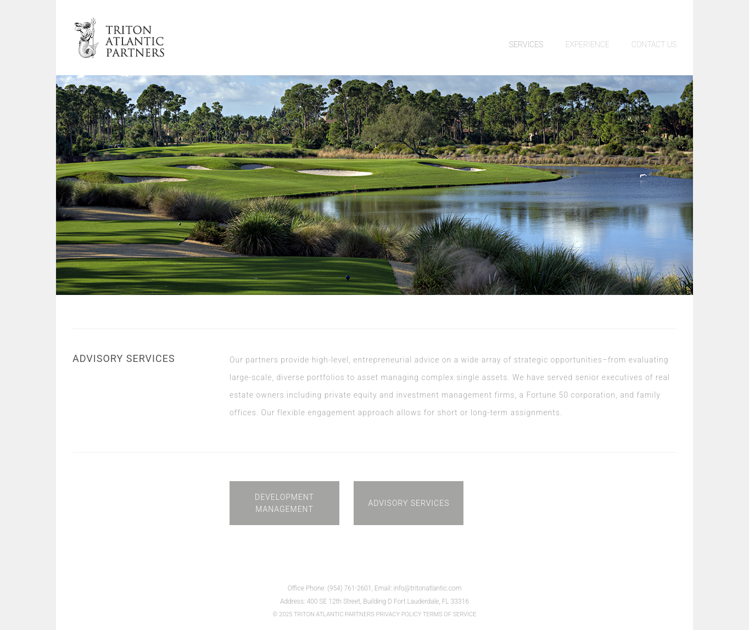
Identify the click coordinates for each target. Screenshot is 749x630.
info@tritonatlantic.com (428, 588)
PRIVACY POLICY (398, 614)
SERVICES (526, 44)
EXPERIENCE (587, 44)
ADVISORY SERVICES (408, 503)
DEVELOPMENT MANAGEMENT (284, 503)
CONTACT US (654, 44)
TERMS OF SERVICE (450, 614)
